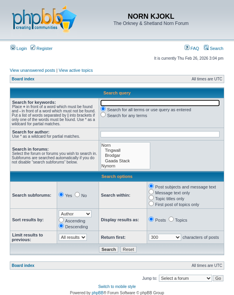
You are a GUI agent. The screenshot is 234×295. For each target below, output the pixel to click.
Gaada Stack (125, 160)
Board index (23, 79)
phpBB (97, 293)
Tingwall (125, 150)
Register (41, 48)
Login (19, 48)
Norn (125, 145)
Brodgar (125, 155)
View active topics (76, 70)
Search (213, 48)
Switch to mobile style (117, 286)
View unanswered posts (32, 70)
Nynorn (125, 166)
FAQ (192, 48)
